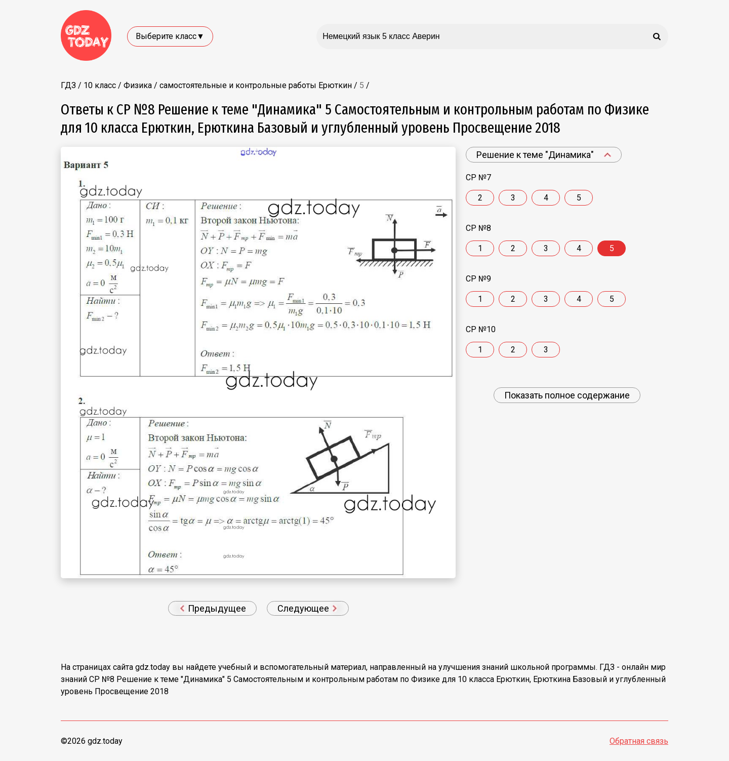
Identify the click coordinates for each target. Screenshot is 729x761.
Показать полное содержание (567, 395)
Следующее (307, 608)
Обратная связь (639, 741)
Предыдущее (213, 608)
